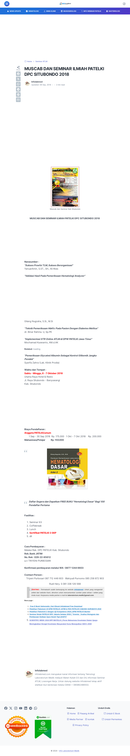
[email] (18, 99)
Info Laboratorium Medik (69, 751)
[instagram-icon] (15, 708)
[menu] (6, 3)
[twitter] (18, 79)
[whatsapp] (18, 84)
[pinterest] (18, 94)
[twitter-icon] (10, 708)
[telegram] (18, 89)
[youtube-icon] (20, 708)
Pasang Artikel (85, 713)
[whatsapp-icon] (35, 708)
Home (71, 713)
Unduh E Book (112, 713)
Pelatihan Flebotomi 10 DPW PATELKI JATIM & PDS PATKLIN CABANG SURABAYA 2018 (65, 609)
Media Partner (75, 719)
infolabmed (78, 590)
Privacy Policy (80, 725)
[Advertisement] (65, 37)
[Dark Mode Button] (124, 3)
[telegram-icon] (30, 708)
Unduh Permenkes (112, 719)
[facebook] (18, 73)
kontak (89, 719)
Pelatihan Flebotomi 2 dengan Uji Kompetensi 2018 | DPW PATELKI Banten (59, 612)
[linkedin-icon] (25, 708)
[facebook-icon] (5, 708)
